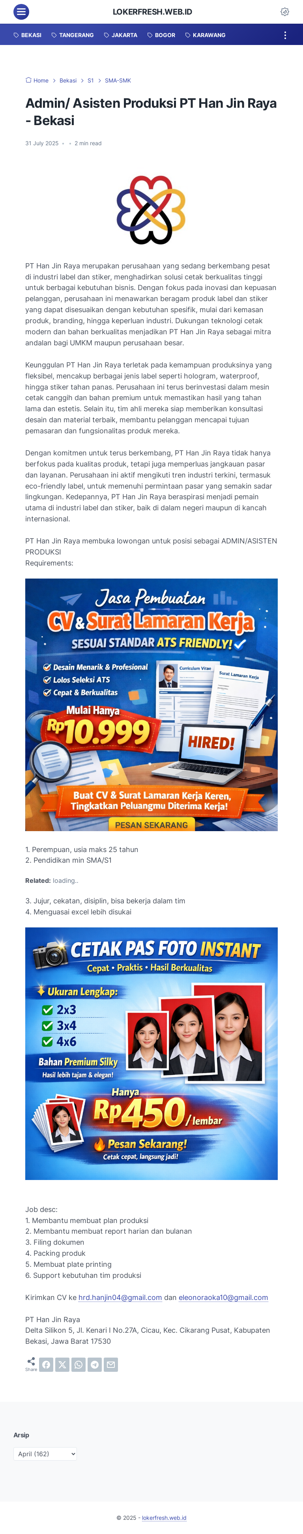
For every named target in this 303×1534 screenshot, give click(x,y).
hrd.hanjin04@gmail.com (120, 1297)
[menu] (21, 12)
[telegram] (95, 1365)
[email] (111, 1365)
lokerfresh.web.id (153, 12)
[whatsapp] (78, 1365)
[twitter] (62, 1365)
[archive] (45, 1454)
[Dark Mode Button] (285, 12)
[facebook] (46, 1365)
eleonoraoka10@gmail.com (223, 1297)
